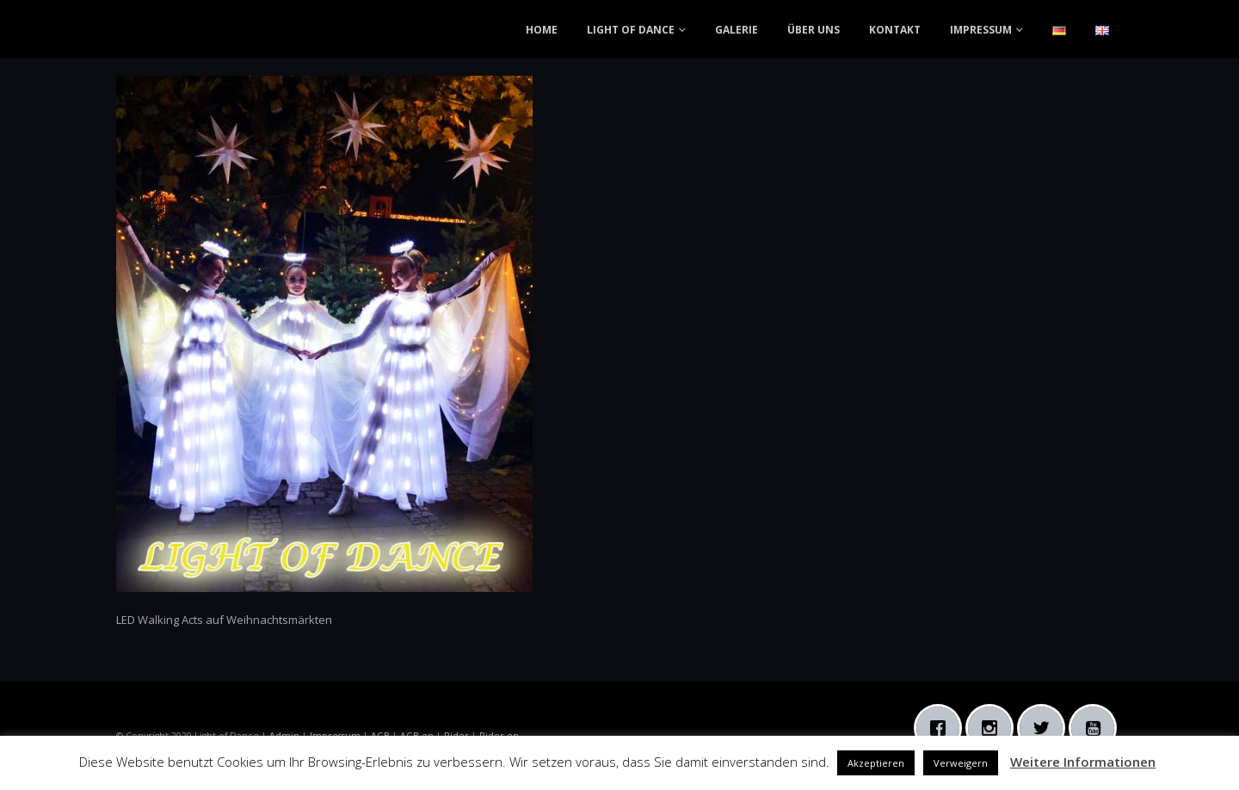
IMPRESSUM (981, 29)
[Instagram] (994, 728)
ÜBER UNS (813, 29)
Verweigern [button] (961, 762)
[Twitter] (1045, 728)
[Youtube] (1097, 728)
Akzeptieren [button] (876, 762)
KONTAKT (895, 29)
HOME (542, 29)
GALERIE (736, 29)
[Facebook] (942, 728)
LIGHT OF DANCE (631, 29)
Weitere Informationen (1083, 761)
